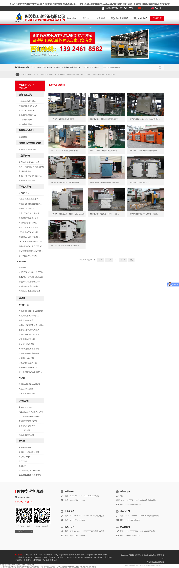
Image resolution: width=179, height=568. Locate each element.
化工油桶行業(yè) (25, 120)
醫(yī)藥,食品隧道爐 (26, 344)
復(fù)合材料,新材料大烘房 (29, 162)
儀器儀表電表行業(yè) (27, 115)
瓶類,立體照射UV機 (26, 435)
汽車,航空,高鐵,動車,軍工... (29, 199)
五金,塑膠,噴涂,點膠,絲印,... (29, 227)
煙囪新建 (68, 557)
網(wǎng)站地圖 (132, 565)
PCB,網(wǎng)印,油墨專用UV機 (31, 412)
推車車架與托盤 (25, 448)
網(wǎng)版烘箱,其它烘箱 (29, 256)
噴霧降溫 (27, 560)
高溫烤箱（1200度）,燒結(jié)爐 (31, 277)
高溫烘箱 (57, 67)
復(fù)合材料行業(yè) (27, 110)
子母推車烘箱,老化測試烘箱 (29, 282)
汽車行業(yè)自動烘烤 (27, 101)
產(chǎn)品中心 (69, 18)
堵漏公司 (51, 557)
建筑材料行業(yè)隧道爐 (28, 367)
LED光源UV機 (24, 430)
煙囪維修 (76, 557)
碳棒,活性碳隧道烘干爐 (28, 363)
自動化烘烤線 (36, 67)
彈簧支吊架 (29, 557)
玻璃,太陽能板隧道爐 (27, 339)
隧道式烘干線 (83, 67)
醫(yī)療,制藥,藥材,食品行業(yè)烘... (31, 251)
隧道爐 (22, 298)
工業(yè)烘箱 (47, 67)
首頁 (54, 18)
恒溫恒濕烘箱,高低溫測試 (28, 286)
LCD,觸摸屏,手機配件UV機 (29, 417)
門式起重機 (20, 557)
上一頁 (109, 260)
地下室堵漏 (38, 555)
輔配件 (22, 441)
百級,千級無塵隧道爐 (27, 393)
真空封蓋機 (48, 555)
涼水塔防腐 (107, 557)
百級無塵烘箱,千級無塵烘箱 (29, 291)
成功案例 (100, 18)
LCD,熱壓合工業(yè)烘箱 (28, 232)
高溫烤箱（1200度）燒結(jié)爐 (89, 74)
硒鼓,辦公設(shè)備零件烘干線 (30, 372)
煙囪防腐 (53, 560)
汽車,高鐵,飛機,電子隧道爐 (29, 316)
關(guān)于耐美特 (119, 18)
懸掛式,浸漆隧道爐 (26, 320)
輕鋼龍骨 (19, 560)
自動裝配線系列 (26, 130)
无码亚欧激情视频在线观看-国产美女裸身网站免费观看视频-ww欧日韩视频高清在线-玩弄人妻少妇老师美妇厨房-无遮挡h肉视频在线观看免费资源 (89, 4)
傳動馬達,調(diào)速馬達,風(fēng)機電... (29, 471)
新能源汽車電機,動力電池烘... (30, 204)
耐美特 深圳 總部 (30, 491)
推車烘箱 (65, 67)
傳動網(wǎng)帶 (25, 457)
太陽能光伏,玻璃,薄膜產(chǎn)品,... (30, 237)
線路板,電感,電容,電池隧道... (30, 334)
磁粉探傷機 (79, 555)
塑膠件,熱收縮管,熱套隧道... (29, 353)
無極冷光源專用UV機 (27, 426)
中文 (144, 8)
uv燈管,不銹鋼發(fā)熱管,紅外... (31, 475)
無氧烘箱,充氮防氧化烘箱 (28, 218)
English (158, 8)
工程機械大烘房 (25, 171)
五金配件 (22, 466)
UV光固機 (23, 401)
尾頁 (131, 260)
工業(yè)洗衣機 (91, 555)
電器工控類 (23, 461)
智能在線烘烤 (25, 94)
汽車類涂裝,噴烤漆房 (27, 181)
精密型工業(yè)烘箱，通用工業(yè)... (31, 273)
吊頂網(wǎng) (86, 557)
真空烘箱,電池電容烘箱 (28, 223)
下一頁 (123, 260)
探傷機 (38, 557)
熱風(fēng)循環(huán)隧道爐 (30, 384)
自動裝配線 (23, 137)
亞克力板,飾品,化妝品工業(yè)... (31, 246)
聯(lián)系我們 (140, 18)
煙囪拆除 (60, 557)
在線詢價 (157, 18)
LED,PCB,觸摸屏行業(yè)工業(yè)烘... (30, 242)
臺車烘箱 (73, 67)
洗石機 (71, 555)
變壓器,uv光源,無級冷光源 (29, 452)
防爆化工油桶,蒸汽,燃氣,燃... (30, 213)
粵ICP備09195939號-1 (155, 562)
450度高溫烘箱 (109, 74)
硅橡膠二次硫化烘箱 (26, 209)
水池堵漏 (28, 555)
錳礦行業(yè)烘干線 (26, 358)
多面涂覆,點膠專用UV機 (28, 421)
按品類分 (71, 74)
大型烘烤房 (94, 67)
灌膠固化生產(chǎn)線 (30, 143)
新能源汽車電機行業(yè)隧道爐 (31, 311)
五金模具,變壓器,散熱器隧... (29, 349)
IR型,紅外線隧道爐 (26, 389)
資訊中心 (86, 18)
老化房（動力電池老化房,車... (30, 176)
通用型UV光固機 (25, 407)
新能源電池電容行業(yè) (28, 106)
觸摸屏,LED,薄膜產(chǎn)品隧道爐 (31, 325)
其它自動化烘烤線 (26, 124)
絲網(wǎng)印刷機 (61, 555)
